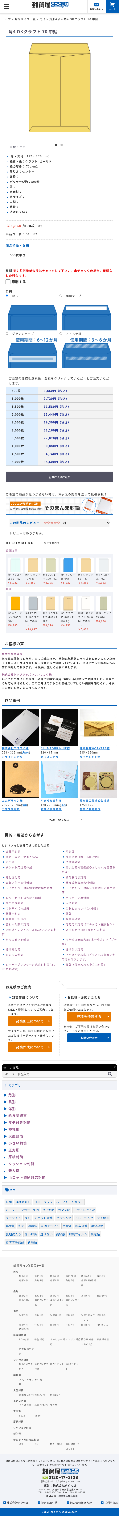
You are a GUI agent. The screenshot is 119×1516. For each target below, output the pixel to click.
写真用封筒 (73, 919)
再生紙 (10, 1226)
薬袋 (69, 913)
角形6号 (54, 1280)
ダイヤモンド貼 (90, 757)
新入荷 (14, 1170)
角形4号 (12, 550)
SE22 (22, 1415)
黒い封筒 (97, 1226)
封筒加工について (30, 1021)
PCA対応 (24, 1339)
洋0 (24, 805)
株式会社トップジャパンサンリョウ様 (27, 674)
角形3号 (101, 1275)
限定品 (95, 1234)
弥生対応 (40, 1339)
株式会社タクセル (18, 1503)
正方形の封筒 (14, 955)
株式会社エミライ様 (15, 748)
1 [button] (57, 146)
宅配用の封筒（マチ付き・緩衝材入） (91, 924)
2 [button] (62, 146)
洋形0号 (23, 1315)
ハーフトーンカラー (70, 1202)
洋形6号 (54, 1324)
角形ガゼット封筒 (17, 939)
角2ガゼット (57, 1363)
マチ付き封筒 (14, 903)
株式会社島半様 (12, 654)
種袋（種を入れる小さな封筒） (86, 964)
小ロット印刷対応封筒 (27, 1177)
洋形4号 (23, 1324)
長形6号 (85, 1295)
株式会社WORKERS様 (95, 748)
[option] (59, 88)
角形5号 (39, 1280)
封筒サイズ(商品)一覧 (29, 1265)
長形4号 (70, 1295)
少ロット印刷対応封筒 (26, 1439)
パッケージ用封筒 (77, 898)
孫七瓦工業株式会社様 (94, 800)
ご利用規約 (111, 1503)
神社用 (14, 1129)
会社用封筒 (13, 851)
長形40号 (24, 1300)
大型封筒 (72, 903)
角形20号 (71, 1275)
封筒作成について (30, 1047)
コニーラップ (43, 1202)
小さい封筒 (17, 1142)
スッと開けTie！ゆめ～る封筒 (86, 930)
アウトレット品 (84, 1210)
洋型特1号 (56, 1315)
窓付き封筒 (13, 877)
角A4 (25, 752)
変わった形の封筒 (17, 924)
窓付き (67, 1226)
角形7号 (70, 1280)
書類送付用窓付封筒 (19, 883)
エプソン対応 (73, 1339)
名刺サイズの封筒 (17, 908)
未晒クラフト (50, 1226)
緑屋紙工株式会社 (68, 1495)
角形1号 (39, 1275)
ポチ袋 (10, 862)
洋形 (12, 1108)
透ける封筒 (13, 949)
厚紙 (28, 1218)
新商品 (32, 1242)
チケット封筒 (43, 1218)
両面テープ (73, 296)
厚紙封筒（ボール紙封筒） (83, 857)
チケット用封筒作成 (19, 867)
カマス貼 (64, 1210)
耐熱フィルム (78, 1234)
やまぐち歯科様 (51, 800)
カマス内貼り (50, 757)
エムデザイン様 (12, 800)
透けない (46, 1234)
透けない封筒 (74, 949)
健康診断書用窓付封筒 (80, 883)
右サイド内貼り (12, 757)
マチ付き (103, 1218)
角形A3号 (40, 1394)
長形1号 (23, 1295)
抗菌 (9, 1202)
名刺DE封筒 (41, 1405)
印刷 (9, 270)
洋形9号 (85, 1324)
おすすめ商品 (15, 1242)
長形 (12, 1101)
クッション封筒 (21, 1163)
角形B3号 (55, 1394)
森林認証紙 (23, 1202)
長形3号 (54, 1295)
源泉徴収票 (103, 1339)
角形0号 (23, 1275)
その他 (38, 1379)
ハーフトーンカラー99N (22, 1210)
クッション (13, 1218)
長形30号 (102, 1295)
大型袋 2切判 (26, 1394)
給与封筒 (81, 1226)
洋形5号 (39, 1324)
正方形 (14, 1149)
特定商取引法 (49, 1503)
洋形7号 (70, 1324)
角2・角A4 (56, 1443)
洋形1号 (39, 1315)
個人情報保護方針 (81, 1503)
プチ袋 (54, 1405)
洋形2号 (70, 1315)
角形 (9, 589)
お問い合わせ (89, 1038)
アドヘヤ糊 (74, 334)
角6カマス (102, 1324)
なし (15, 296)
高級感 (60, 1234)
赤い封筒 (31, 1234)
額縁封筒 (24, 1329)
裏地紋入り (13, 1234)
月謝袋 (70, 851)
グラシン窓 (63, 1218)
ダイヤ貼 (48, 1210)
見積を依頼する (89, 1016)
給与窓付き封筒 (76, 877)
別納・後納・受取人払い (22, 857)
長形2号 (39, 1295)
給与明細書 (17, 1115)
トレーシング (84, 1218)
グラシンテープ (23, 334)
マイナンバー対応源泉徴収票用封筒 (29, 888)
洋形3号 (101, 1315)
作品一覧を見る (59, 820)
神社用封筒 (13, 913)
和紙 (21, 1226)
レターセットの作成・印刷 (23, 898)
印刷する (18, 281)
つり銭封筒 (73, 862)
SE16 (38, 1415)
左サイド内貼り (90, 809)
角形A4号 (86, 1275)
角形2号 (54, 1275)
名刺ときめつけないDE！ (82, 908)
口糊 (9, 291)
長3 (63, 805)
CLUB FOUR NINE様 (55, 748)
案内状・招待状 (16, 919)
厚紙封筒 (15, 1156)
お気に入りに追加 (59, 477)
